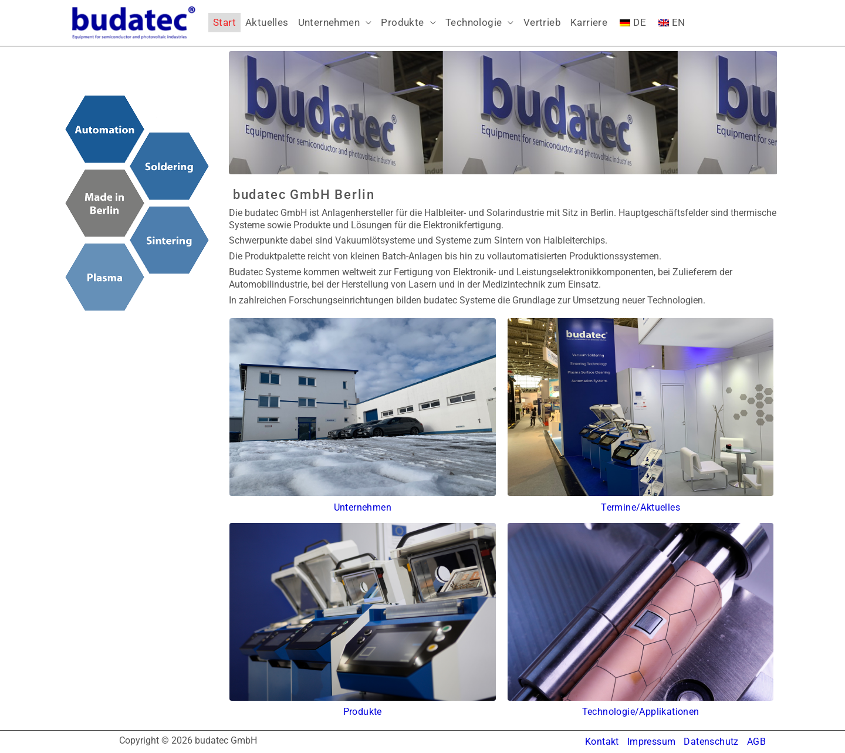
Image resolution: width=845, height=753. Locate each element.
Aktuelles (267, 22)
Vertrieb (542, 22)
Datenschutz (711, 741)
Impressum (651, 741)
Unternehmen (329, 22)
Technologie (473, 22)
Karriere (588, 22)
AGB (756, 741)
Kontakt (602, 741)
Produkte (402, 22)
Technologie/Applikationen (640, 711)
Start (224, 22)
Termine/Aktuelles (640, 507)
